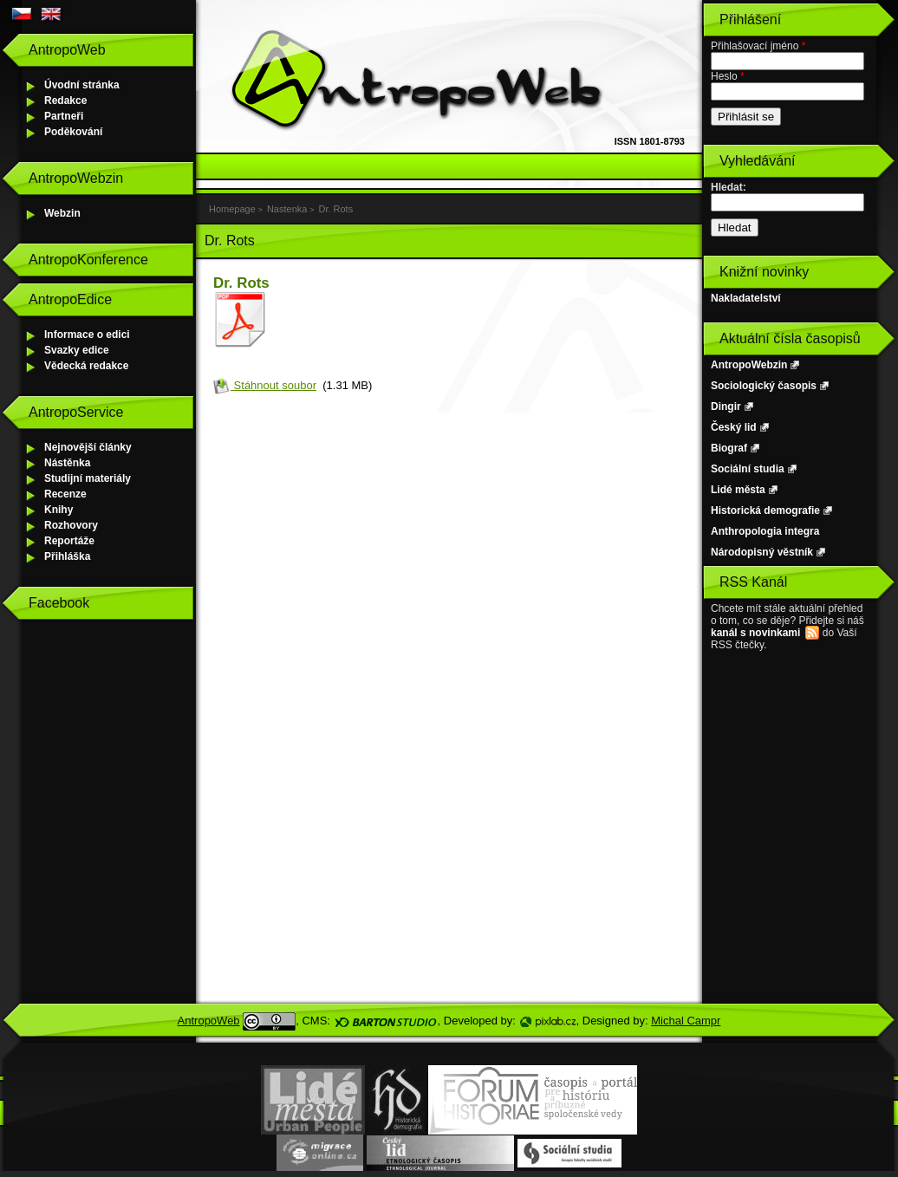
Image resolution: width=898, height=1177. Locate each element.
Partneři (63, 116)
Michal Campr (685, 1020)
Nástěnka (67, 463)
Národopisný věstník (762, 552)
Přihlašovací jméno (758, 46)
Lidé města (738, 490)
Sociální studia (747, 469)
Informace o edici (87, 334)
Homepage (232, 209)
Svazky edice (76, 350)
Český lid (734, 427)
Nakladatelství (746, 298)
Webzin (62, 213)
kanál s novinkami (755, 633)
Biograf (729, 448)
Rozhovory (71, 525)
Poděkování (73, 132)
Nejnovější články (88, 447)
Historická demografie (765, 510)
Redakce (65, 100)
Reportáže (69, 541)
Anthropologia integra (765, 531)
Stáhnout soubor (264, 385)
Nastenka (287, 209)
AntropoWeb (209, 1020)
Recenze (65, 494)
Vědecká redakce (86, 366)
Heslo (728, 76)
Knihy (58, 510)
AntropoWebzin (749, 365)
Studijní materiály (87, 478)
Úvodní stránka (82, 85)
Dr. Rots (335, 209)
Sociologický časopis (764, 386)
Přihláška (67, 556)
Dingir (726, 406)
